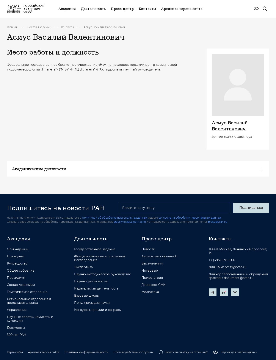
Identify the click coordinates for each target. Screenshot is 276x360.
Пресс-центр (156, 238)
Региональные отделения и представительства (29, 301)
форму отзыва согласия (130, 221)
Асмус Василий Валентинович (104, 27)
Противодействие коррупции (133, 352)
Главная (12, 27)
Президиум (16, 278)
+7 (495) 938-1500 (222, 260)
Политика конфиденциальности (86, 352)
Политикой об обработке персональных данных (114, 217)
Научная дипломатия (91, 281)
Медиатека (150, 292)
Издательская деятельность (96, 288)
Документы (16, 328)
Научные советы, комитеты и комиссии (30, 318)
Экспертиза (83, 267)
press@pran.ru (217, 221)
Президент (16, 256)
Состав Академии (39, 27)
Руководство (17, 263)
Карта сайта (15, 352)
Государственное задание (94, 249)
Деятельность (90, 238)
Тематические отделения (27, 292)
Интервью (149, 270)
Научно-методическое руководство (102, 274)
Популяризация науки (92, 303)
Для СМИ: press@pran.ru (227, 267)
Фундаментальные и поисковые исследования (99, 258)
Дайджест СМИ (153, 285)
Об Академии (17, 249)
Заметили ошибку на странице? (183, 352)
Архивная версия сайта (43, 352)
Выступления (152, 263)
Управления (17, 310)
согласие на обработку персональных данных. (189, 217)
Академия (18, 238)
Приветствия (152, 278)
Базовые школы (86, 295)
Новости (148, 249)
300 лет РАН (16, 335)
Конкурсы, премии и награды (97, 310)
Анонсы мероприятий (159, 256)
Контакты (67, 27)
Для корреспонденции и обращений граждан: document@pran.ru (238, 276)
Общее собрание (20, 270)
